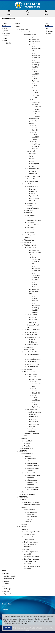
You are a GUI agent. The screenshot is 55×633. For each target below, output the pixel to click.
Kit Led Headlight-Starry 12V (35, 128)
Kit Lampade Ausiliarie (33, 169)
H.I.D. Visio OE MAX (32, 181)
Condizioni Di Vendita (9, 576)
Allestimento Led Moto (30, 372)
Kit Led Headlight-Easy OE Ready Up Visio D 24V (36, 277)
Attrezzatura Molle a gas (28, 494)
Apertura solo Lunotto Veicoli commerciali (33, 488)
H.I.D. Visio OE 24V (32, 332)
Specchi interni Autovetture (31, 542)
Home (18, 27)
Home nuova (7, 584)
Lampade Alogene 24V (30, 335)
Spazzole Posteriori (29, 510)
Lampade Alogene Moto (30, 409)
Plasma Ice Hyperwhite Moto (34, 421)
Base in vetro (30, 227)
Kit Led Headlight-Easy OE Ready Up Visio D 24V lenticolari (36, 308)
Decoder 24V (33, 322)
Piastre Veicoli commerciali (31, 556)
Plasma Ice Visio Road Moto (34, 425)
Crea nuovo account (49, 32)
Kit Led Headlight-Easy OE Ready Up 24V (36, 260)
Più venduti (7, 33)
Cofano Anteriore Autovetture (31, 460)
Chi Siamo (6, 573)
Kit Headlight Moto (32, 374)
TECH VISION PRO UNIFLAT (31, 502)
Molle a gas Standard (27, 454)
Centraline (24, 438)
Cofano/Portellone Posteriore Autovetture (33, 465)
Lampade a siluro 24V (33, 364)
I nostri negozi (7, 589)
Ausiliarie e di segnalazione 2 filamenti (33, 224)
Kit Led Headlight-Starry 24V (35, 299)
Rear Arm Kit (27, 522)
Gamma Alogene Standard (31, 204)
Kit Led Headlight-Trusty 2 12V (35, 79)
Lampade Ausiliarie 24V (30, 352)
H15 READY (36, 92)
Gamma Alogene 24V (32, 344)
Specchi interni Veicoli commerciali (30, 563)
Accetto (7, 628)
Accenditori (27, 446)
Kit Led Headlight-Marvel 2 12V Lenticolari (35, 136)
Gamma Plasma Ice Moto (34, 412)
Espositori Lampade (27, 448)
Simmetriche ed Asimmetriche (28, 212)
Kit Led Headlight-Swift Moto (36, 384)
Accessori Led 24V (32, 315)
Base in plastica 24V (32, 367)
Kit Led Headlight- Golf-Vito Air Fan (36, 102)
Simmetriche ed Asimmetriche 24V (29, 348)
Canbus (31, 156)
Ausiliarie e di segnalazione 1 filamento (34, 219)
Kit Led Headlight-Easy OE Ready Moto (36, 391)
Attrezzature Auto (29, 240)
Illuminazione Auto (26, 32)
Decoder (31, 161)
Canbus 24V (32, 317)
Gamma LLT (32, 171)
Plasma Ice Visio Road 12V (34, 200)
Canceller (32, 158)
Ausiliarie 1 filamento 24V (32, 356)
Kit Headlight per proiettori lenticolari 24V (34, 292)
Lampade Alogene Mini (33, 208)
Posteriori (24, 507)
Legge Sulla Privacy (9, 579)
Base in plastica (31, 230)
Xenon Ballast (28, 441)
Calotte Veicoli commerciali (31, 559)
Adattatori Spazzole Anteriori (32, 505)
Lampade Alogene (29, 184)
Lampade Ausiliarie (29, 215)
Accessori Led (31, 151)
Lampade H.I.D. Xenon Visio (32, 176)
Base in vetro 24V (31, 362)
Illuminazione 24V (26, 242)
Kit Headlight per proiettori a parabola (35, 378)
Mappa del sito (8, 594)
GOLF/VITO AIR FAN (38, 108)
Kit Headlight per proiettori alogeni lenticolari (34, 121)
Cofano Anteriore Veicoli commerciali (33, 477)
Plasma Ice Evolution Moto (33, 416)
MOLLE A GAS (23, 451)
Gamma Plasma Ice (32, 186)
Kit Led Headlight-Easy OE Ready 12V (36, 56)
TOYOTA (8, 43)
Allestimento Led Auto (30, 34)
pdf (4, 586)
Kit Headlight (30, 37)
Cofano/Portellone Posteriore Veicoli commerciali (32, 482)
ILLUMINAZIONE (23, 29)
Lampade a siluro (31, 232)
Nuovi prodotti (6, 30)
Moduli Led (32, 153)
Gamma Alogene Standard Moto (31, 430)
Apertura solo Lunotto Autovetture (33, 469)
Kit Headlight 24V (31, 247)
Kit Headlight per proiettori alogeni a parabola (34, 42)
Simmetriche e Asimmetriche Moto (32, 435)
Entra (47, 28)
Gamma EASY (33, 174)
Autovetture (27, 456)
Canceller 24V (33, 320)
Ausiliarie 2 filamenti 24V (34, 359)
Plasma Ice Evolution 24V (33, 341)
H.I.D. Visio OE (31, 179)
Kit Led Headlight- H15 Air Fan (36, 86)
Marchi (5, 40)
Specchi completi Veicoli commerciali (31, 553)
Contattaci (6, 591)
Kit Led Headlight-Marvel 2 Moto (36, 398)
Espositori (24, 524)
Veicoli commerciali (29, 473)
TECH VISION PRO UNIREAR (32, 518)
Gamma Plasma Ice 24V (33, 337)
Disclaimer (6, 581)
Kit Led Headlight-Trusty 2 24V (35, 285)
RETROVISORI (22, 527)
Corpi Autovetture (29, 539)
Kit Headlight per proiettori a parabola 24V (35, 252)
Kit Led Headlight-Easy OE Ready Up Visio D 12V (36, 64)
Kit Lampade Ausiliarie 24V (33, 326)
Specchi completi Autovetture (32, 532)
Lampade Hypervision (30, 235)
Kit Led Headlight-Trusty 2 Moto (36, 405)
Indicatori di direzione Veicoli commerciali (32, 568)
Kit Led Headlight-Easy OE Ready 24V (36, 269)
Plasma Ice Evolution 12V (33, 190)
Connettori (27, 237)
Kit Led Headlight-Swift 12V (36, 49)
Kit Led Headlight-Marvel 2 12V (35, 72)
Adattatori (32, 166)
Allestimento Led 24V (30, 245)
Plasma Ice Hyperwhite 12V (33, 195)
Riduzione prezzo (6, 37)
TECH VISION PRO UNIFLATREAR (32, 513)
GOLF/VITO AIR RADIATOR (38, 114)
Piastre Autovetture (29, 534)
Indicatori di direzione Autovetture (30, 546)
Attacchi (23, 492)
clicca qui (24, 623)
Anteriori (23, 499)
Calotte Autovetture (29, 537)
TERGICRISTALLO (24, 497)
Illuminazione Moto (26, 369)
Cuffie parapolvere (34, 164)
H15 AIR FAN (37, 96)
